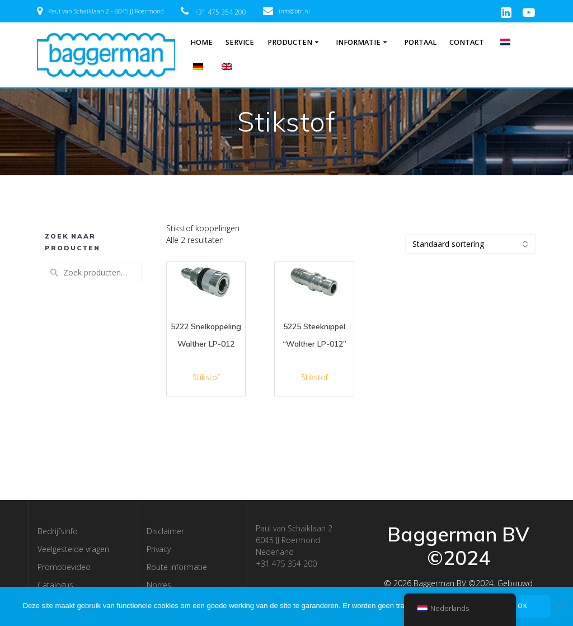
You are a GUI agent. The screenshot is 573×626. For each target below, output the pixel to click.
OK (523, 606)
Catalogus (55, 585)
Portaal (420, 42)
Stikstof (205, 377)
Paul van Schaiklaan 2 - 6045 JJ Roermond (106, 11)
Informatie (358, 42)
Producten (289, 42)
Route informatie (177, 567)
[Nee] (559, 606)
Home (201, 42)
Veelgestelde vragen (73, 549)
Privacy (159, 549)
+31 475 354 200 (220, 12)
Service (240, 42)
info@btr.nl (294, 11)
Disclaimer (165, 531)
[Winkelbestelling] (470, 244)
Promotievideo (64, 567)
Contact (466, 42)
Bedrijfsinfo (57, 531)
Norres (159, 585)
